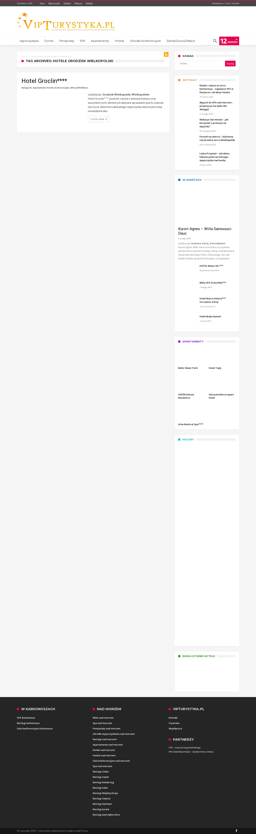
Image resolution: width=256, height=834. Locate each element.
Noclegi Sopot (101, 777)
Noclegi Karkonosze (28, 723)
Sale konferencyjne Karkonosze (35, 728)
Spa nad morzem (102, 723)
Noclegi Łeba (100, 787)
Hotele (50, 87)
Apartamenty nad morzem (108, 744)
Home (24, 56)
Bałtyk (89, 3)
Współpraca (218, 3)
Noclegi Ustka (101, 771)
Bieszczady (54, 3)
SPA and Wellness (79, 87)
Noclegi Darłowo (102, 803)
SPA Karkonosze (26, 717)
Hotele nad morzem (104, 755)
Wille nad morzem (103, 717)
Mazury (78, 3)
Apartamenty (39, 87)
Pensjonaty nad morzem (106, 728)
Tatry (42, 3)
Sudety (67, 3)
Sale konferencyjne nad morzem (111, 760)
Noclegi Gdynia (101, 798)
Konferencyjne (61, 87)
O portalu (174, 723)
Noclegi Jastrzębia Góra (106, 814)
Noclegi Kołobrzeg (103, 782)
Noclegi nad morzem (105, 739)
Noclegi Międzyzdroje (105, 793)
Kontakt (235, 3)
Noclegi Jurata (101, 809)
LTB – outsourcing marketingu (185, 747)
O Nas (228, 3)
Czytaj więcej (99, 119)
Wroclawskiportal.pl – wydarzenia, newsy (191, 751)
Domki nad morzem (104, 750)
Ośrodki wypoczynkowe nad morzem (114, 733)
